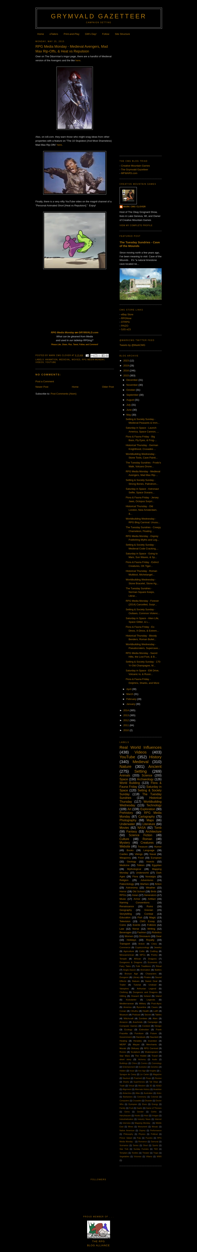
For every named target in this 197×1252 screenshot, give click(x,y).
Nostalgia (150, 876)
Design (158, 1026)
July (128, 404)
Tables (158, 1014)
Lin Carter (144, 1074)
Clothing (124, 992)
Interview (127, 1123)
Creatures (146, 842)
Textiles (135, 1153)
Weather (150, 887)
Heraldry (137, 1041)
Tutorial (137, 984)
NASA (142, 827)
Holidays (131, 939)
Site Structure (122, 34)
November (132, 384)
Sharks (126, 1082)
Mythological (134, 869)
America (127, 1007)
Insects (150, 861)
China (134, 1063)
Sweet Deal (151, 981)
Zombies (143, 1018)
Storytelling (126, 913)
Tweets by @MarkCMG (132, 345)
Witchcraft (128, 1018)
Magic (152, 917)
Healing (123, 1041)
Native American (127, 1130)
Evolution (143, 1067)
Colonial (154, 1097)
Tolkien (140, 865)
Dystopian (132, 1104)
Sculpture (135, 1052)
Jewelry (158, 947)
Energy (155, 1104)
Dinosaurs (144, 936)
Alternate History (142, 1089)
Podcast (136, 1014)
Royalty (150, 939)
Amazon (124, 1022)
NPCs (143, 955)
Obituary (135, 1048)
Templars (124, 1153)
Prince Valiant (126, 1138)
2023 (126, 360)
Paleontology (127, 884)
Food (141, 857)
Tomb (157, 827)
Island (158, 996)
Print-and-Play (71, 34)
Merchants (151, 1044)
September (132, 394)
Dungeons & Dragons (131, 962)
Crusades (137, 1101)
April (129, 689)
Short (145, 1145)
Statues (135, 981)
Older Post (108, 386)
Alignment (126, 1089)
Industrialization (126, 1119)
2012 (126, 720)
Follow (105, 34)
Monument (142, 1127)
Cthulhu (134, 1011)
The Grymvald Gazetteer (134, 169)
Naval (153, 854)
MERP (123, 1044)
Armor (137, 898)
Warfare (144, 884)
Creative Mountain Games (135, 165)
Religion (124, 880)
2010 (126, 730)
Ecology (128, 1029)
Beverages (125, 932)
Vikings (139, 854)
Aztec (159, 1093)
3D (151, 1086)
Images (155, 1116)
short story (125, 1059)
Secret (147, 1014)
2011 (126, 725)
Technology (154, 805)
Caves (154, 1007)
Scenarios (124, 1145)
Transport (125, 943)
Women (129, 936)
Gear (159, 936)
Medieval (64, 360)
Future (153, 1033)
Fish (140, 917)
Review (158, 1078)
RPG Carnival (151, 1048)
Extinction (144, 1029)
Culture (124, 839)
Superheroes (139, 1082)
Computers (124, 1101)
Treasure (143, 846)
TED (156, 1149)
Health (146, 1011)
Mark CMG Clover (134, 207)
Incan (132, 1071)
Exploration (147, 809)
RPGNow (126, 318)
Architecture (153, 831)
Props (148, 1078)
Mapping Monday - (143, 1123)
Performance (155, 1130)
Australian (148, 1093)
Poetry (154, 955)
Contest (146, 1026)
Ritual (159, 966)
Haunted (154, 1037)
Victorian (137, 1157)
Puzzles (149, 1138)
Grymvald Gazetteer (98, 16)
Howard (135, 996)
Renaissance (127, 906)
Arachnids (138, 1022)
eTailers (53, 34)
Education (125, 917)
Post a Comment (45, 381)
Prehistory (126, 812)
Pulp (139, 1138)
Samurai (154, 1142)
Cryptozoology (142, 947)
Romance (142, 1142)
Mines (130, 1127)
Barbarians (128, 1097)
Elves (144, 1104)
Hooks (137, 1116)
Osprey (142, 1130)
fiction (158, 884)
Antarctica (127, 1093)
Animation (51, 360)
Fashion (141, 932)
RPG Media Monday (62, 332)
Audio (154, 1059)
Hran (146, 1116)
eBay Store (127, 314)
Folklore (151, 924)
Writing (151, 928)
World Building (130, 783)
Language (148, 850)
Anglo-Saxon (129, 969)
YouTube (50, 362)
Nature (125, 766)
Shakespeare (151, 1052)
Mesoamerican (127, 955)
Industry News (144, 1119)
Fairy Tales (125, 966)
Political (154, 1134)
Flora (135, 876)
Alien (155, 1018)
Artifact (152, 898)
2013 (126, 715)
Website (125, 846)
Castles (124, 854)
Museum (124, 1014)
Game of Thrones (153, 1108)
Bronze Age (131, 973)
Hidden (123, 1071)
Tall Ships (153, 1082)
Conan (123, 1011)
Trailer (123, 984)
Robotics (157, 932)
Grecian (148, 910)
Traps (155, 1153)
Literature (149, 824)
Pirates (147, 977)
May (129, 414)
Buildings (124, 1063)
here (77, 60)
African (137, 958)
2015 (126, 375)
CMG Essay (147, 921)
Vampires (124, 988)
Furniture (139, 1033)
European (156, 857)
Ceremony (141, 1097)
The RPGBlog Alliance (98, 1241)
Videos (40, 362)
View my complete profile (136, 225)
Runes (123, 1052)
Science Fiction (140, 835)
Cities (154, 943)
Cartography (146, 816)
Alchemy (142, 1059)
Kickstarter (131, 999)
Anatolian (157, 1089)
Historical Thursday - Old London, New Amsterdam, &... (141, 510)
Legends (151, 999)
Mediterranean (127, 1003)
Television (125, 921)
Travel (155, 1055)
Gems (127, 1112)
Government (126, 1037)
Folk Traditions (143, 966)
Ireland (147, 996)
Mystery (125, 842)
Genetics (154, 1067)
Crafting (154, 951)
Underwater (127, 824)
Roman (147, 839)
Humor (157, 846)
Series (135, 1145)
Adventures (147, 880)
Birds (153, 891)
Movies (76, 360)
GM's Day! (90, 34)
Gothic (154, 1112)
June (129, 409)
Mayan (136, 1044)
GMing (123, 996)
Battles (158, 969)
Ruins (150, 906)
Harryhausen (125, 1116)
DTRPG (125, 321)
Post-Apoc (156, 1003)
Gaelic (139, 1108)
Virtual (131, 1086)
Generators (150, 895)
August (130, 399)
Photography (128, 820)
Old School (139, 891)
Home (40, 34)
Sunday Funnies (141, 1149)
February (131, 699)
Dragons (152, 958)
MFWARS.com (129, 173)
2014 (126, 710)
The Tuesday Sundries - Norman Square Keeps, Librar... (140, 592)
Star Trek (124, 1149)
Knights (152, 1071)
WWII (159, 1157)
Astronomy (132, 887)
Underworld (142, 872)
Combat (148, 913)
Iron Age (142, 1071)
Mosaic (155, 1127)
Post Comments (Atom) (63, 393)
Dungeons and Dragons (145, 992)
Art (129, 809)
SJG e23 (126, 329)
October (131, 389)
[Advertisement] (141, 94)
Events (136, 924)
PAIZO (124, 325)
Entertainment (129, 1067)
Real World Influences (141, 747)
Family (123, 1108)
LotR (155, 1011)
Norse (135, 928)
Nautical (126, 1078)
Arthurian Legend (146, 988)
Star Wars (125, 1055)
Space (124, 779)
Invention (152, 1041)
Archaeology (145, 779)
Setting (140, 771)
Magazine (157, 1074)
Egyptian (157, 865)
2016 (126, 370)
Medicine (125, 865)
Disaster (148, 1101)
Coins (123, 924)
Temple (123, 958)
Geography (126, 910)
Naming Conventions (135, 902)
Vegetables (124, 1157)
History (155, 757)
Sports (155, 1145)
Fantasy (131, 831)
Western (142, 1086)
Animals (125, 775)
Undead (152, 984)
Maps (150, 820)
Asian (135, 895)
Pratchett (138, 1078)
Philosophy (128, 1134)
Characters (151, 973)
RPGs (123, 895)
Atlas (137, 1093)
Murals (123, 1048)
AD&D (159, 1086)
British (142, 943)
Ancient (154, 766)
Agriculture (128, 951)
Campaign (153, 1022)
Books (130, 850)
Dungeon (124, 977)
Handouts (141, 1037)
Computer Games (129, 1026)
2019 (126, 365)
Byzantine (141, 1007)
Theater (145, 1153)
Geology (131, 861)
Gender (140, 1112)
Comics (144, 1063)
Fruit (131, 1108)
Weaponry (125, 857)
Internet (158, 1119)
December (132, 379)
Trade (122, 1086)
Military (142, 1003)
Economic (152, 962)
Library (136, 977)
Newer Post (42, 386)
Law (122, 928)
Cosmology (157, 1063)
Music (123, 898)
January (131, 704)
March (130, 694)
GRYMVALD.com (88, 332)
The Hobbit (140, 1055)
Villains (149, 1157)
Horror (123, 891)
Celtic (142, 951)
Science (147, 775)
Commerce (125, 947)
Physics (142, 1134)
